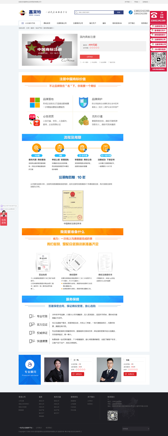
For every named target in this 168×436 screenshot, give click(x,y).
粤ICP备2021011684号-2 (73, 431)
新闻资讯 (74, 397)
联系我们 (144, 23)
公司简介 (90, 401)
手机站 (136, 2)
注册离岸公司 (78, 23)
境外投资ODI (117, 23)
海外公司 (56, 407)
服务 (104, 23)
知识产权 (39, 28)
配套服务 (21, 410)
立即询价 (90, 57)
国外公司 (41, 404)
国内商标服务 (48, 28)
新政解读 (73, 401)
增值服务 (41, 416)
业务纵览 (145, 2)
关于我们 (127, 2)
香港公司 (22, 397)
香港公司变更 (22, 407)
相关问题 (57, 397)
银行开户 (93, 23)
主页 (27, 28)
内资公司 (41, 407)
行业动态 (73, 407)
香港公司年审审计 (24, 404)
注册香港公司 (62, 23)
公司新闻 (73, 404)
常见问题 (73, 410)
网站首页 (47, 23)
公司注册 (21, 401)
